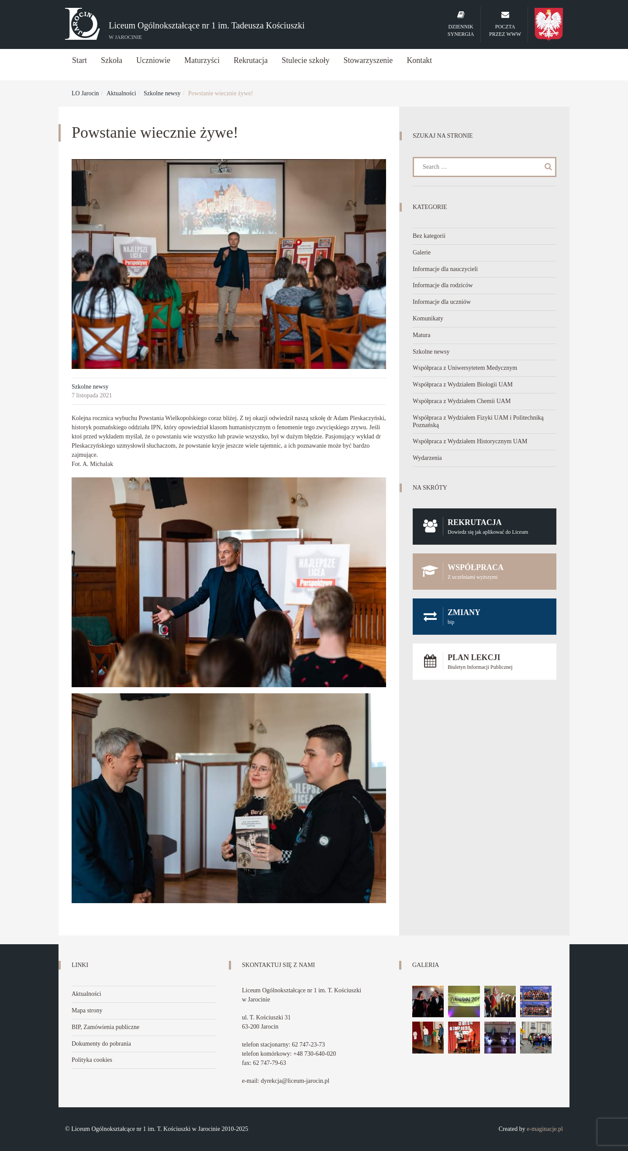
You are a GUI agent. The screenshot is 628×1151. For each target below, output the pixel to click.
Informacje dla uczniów (442, 302)
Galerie (422, 252)
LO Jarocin (85, 93)
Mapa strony (87, 1010)
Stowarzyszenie (368, 60)
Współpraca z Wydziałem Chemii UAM (462, 401)
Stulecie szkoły (305, 60)
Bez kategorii (429, 236)
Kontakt (419, 60)
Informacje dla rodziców (443, 285)
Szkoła (111, 60)
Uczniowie (153, 60)
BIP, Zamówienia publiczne (105, 1027)
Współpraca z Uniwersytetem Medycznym (465, 368)
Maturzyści (202, 60)
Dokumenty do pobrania (101, 1043)
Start (79, 60)
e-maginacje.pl (545, 1129)
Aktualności (121, 93)
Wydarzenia (427, 458)
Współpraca (484, 571)
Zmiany (484, 616)
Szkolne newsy (162, 93)
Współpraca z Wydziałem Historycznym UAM (470, 441)
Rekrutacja (251, 60)
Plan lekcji (484, 661)
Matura (421, 335)
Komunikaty (428, 318)
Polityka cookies (92, 1060)
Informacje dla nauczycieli (445, 269)
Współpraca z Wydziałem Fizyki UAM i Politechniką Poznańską (478, 421)
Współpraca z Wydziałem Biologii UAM (463, 384)
